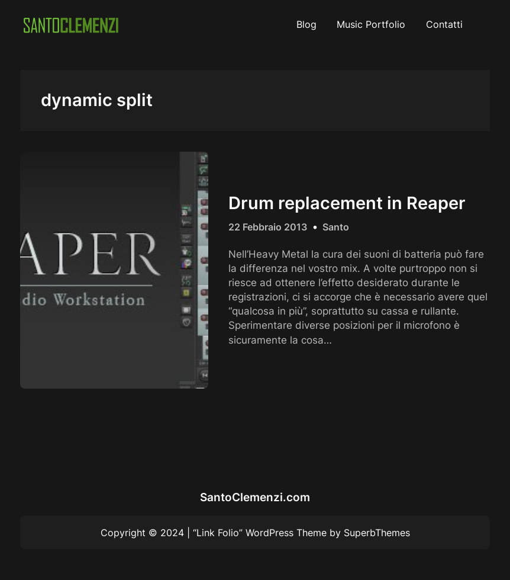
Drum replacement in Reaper (347, 203)
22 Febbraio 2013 (267, 227)
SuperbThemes (377, 533)
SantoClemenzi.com (255, 497)
